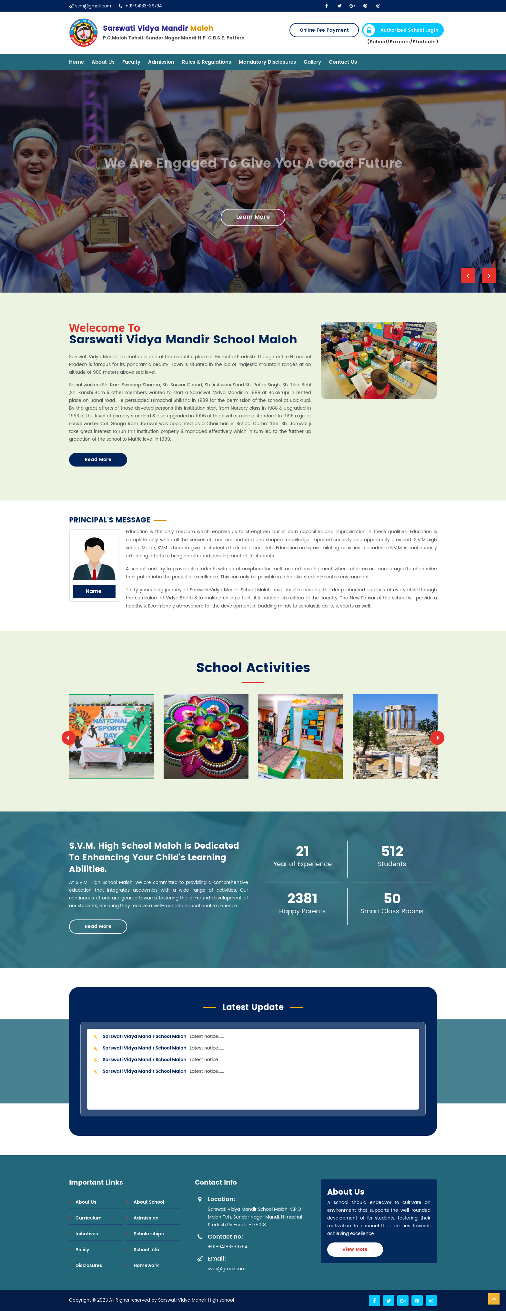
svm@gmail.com (90, 6)
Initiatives (87, 1234)
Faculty (131, 62)
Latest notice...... (163, 1039)
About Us (103, 62)
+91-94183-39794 (140, 6)
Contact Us (343, 62)
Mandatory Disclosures (267, 62)
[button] (468, 275)
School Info (146, 1249)
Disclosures (89, 1265)
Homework (146, 1265)
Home (76, 62)
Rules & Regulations (206, 62)
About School (149, 1202)
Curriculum (89, 1218)
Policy (82, 1249)
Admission (161, 62)
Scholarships (149, 1234)
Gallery (312, 62)
